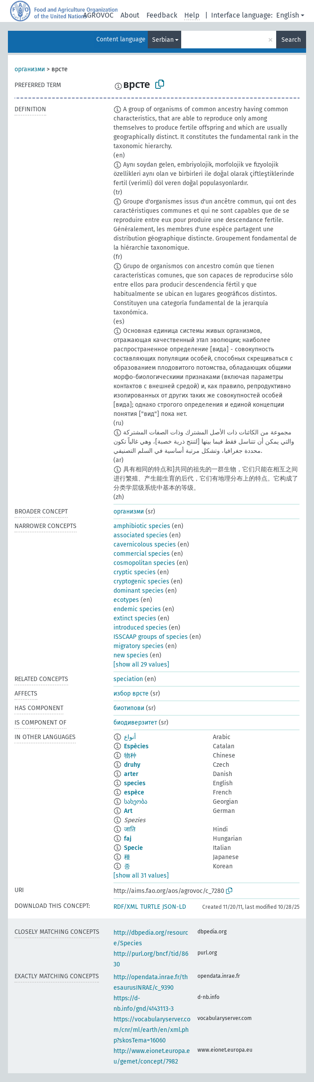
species (135, 783)
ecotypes (126, 600)
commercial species (141, 553)
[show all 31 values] (141, 875)
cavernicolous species (144, 544)
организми (30, 69)
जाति (129, 829)
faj (127, 838)
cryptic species (134, 572)
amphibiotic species (141, 526)
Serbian (163, 40)
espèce (134, 792)
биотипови (128, 708)
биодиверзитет (135, 722)
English (287, 15)
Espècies (136, 746)
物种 (130, 755)
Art (128, 811)
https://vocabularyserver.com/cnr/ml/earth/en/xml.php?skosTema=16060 (151, 1030)
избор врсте (131, 693)
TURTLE (150, 907)
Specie (133, 848)
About (129, 15)
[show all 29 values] (141, 664)
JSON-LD (174, 907)
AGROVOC (98, 15)
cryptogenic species (141, 581)
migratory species (138, 646)
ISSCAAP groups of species (150, 637)
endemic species (137, 609)
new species (130, 655)
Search (291, 40)
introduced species (140, 627)
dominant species (138, 590)
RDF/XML (125, 907)
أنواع (130, 737)
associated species (140, 535)
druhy (132, 765)
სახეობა (135, 801)
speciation (128, 679)
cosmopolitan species (144, 563)
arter (131, 774)
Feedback (161, 15)
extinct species (134, 618)
